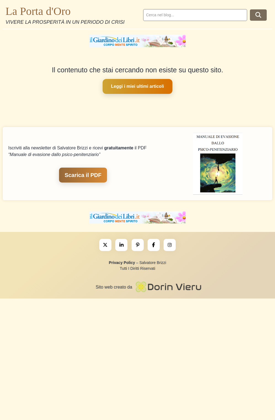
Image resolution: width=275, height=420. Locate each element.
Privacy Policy (122, 262)
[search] (195, 15)
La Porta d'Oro (38, 11)
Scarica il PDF (83, 175)
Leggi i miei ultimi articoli (137, 86)
